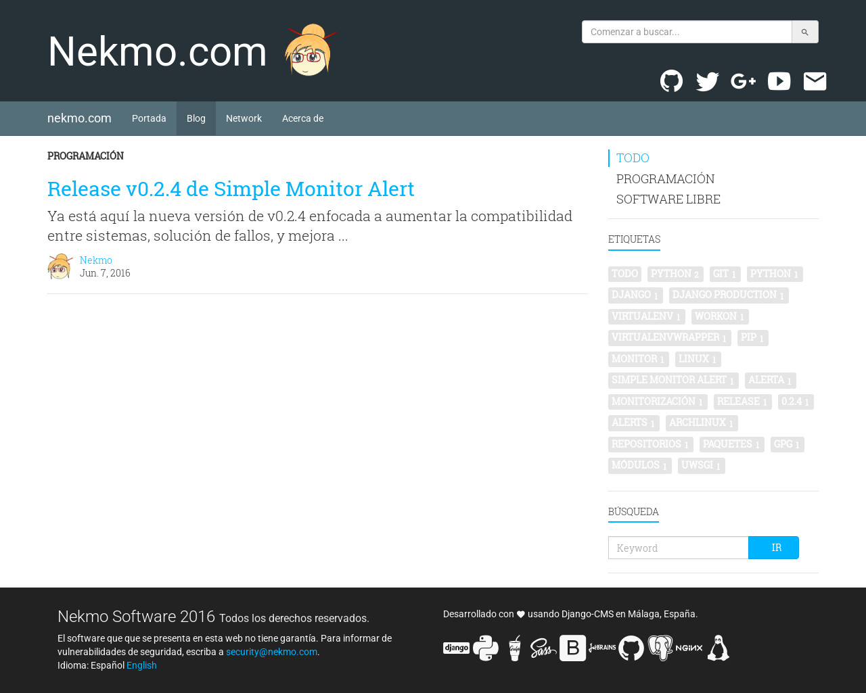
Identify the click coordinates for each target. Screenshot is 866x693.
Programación (85, 155)
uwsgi (701, 465)
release (743, 402)
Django (636, 295)
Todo (633, 157)
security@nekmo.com (271, 651)
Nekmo (96, 260)
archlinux (702, 422)
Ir (776, 547)
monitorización (658, 402)
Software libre (668, 199)
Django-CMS (588, 613)
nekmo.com (84, 117)
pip (753, 337)
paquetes (732, 444)
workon (720, 316)
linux (698, 359)
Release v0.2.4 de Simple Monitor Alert (231, 188)
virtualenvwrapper (670, 337)
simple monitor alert (673, 380)
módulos (640, 465)
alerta (770, 380)
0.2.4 (796, 402)
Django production (729, 295)
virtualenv (647, 316)
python (675, 274)
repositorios (651, 444)
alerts (634, 422)
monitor (639, 359)
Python (775, 274)
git (725, 274)
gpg (787, 444)
